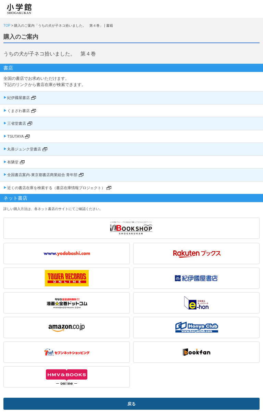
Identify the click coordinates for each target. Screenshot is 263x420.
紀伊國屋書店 (18, 98)
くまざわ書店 (18, 111)
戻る (131, 404)
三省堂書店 (16, 123)
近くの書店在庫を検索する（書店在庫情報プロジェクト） (56, 188)
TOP (6, 25)
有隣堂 (12, 162)
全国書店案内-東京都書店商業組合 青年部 (42, 175)
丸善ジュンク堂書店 (24, 149)
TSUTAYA (15, 136)
